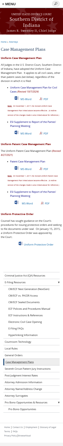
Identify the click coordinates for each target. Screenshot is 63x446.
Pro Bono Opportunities (22, 409)
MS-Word (25, 99)
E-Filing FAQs (16, 328)
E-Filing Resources (15, 282)
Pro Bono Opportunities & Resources (26, 402)
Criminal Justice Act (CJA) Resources (25, 275)
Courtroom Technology (18, 341)
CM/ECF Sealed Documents (24, 302)
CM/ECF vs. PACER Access (23, 295)
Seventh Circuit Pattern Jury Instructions (28, 368)
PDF (46, 99)
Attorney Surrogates (16, 395)
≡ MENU (9, 4)
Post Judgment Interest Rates (21, 375)
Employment (31, 427)
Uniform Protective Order (38, 244)
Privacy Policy (10, 435)
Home (4, 41)
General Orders (14, 355)
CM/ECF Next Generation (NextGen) (28, 289)
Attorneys (13, 41)
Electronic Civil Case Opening (25, 322)
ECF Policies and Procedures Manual (29, 308)
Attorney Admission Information (23, 382)
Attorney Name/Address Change (23, 389)
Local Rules (11, 348)
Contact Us (18, 427)
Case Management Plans (20, 362)
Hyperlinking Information (23, 335)
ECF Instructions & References (25, 315)
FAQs (15, 431)
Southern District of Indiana (31, 22)
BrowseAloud (24, 435)
